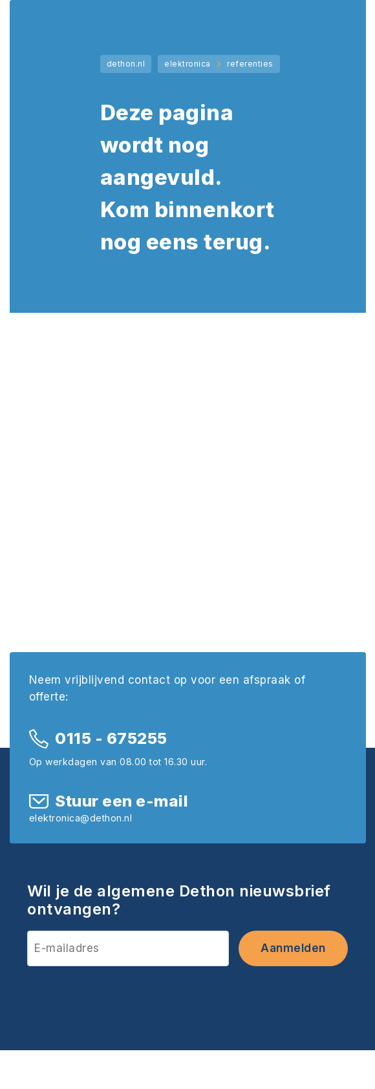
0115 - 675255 (111, 738)
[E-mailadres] (128, 948)
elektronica (187, 64)
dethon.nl (126, 64)
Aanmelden (293, 948)
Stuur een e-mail (121, 801)
